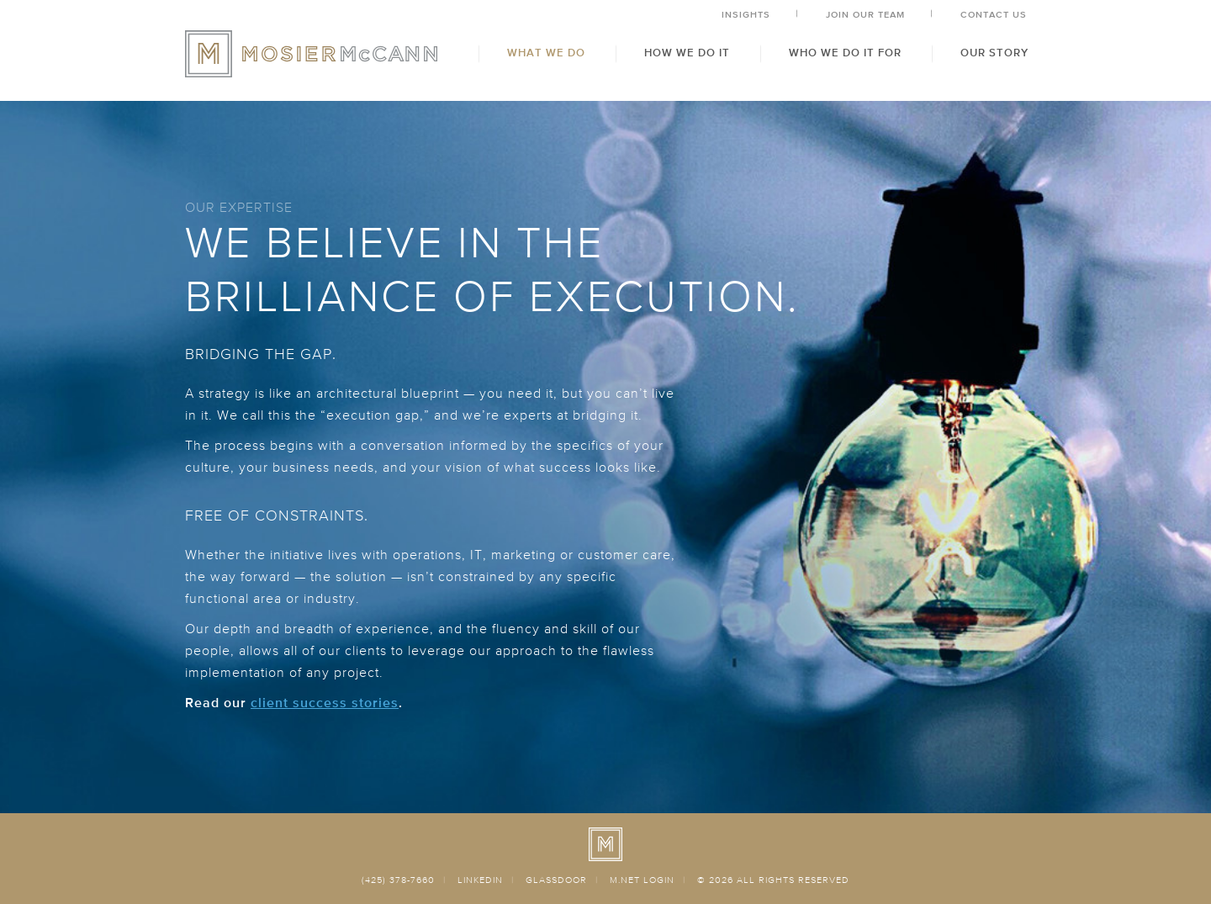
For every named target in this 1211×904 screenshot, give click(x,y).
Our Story (994, 53)
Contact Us (993, 14)
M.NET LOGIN (642, 880)
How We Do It (687, 53)
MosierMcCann (311, 53)
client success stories (325, 704)
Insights (746, 14)
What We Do (546, 53)
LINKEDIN (480, 880)
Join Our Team (865, 14)
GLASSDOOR (556, 880)
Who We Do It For (845, 53)
